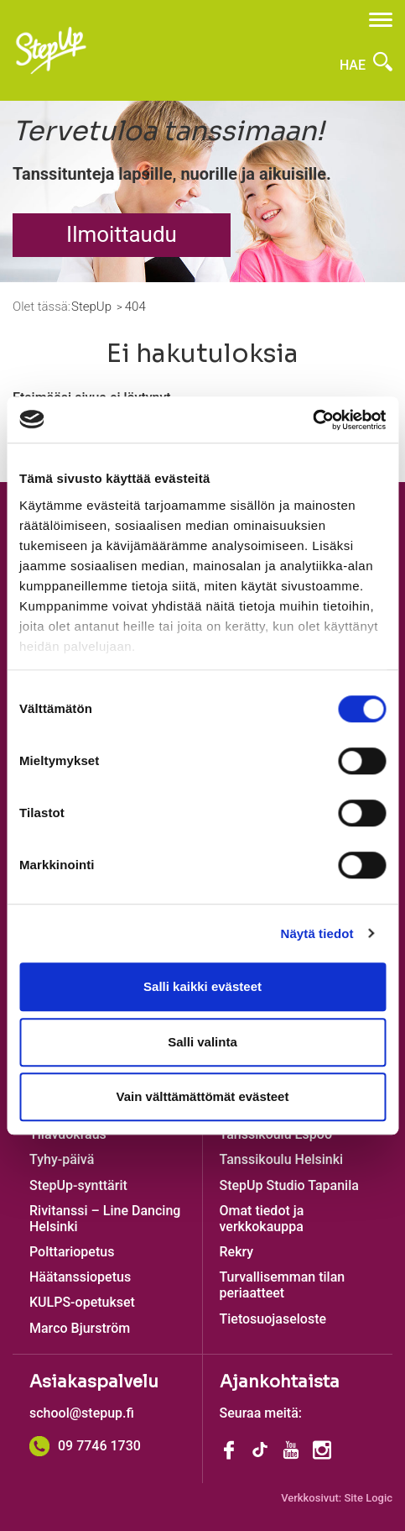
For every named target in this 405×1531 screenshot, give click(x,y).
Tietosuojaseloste (273, 1319)
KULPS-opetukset (82, 1302)
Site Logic (368, 1498)
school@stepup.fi (81, 1413)
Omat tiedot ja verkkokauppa (262, 1219)
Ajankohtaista (280, 1381)
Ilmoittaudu (121, 234)
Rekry (237, 1252)
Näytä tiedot (317, 933)
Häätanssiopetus (80, 1277)
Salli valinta (202, 1042)
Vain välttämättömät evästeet (203, 1096)
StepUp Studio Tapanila (289, 1185)
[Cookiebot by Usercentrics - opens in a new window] (312, 420)
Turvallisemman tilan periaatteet (282, 1285)
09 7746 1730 (85, 1446)
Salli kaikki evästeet (202, 986)
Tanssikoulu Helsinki (282, 1159)
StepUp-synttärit (78, 1185)
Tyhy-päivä (61, 1159)
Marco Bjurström (79, 1328)
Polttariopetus (71, 1252)
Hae (366, 65)
